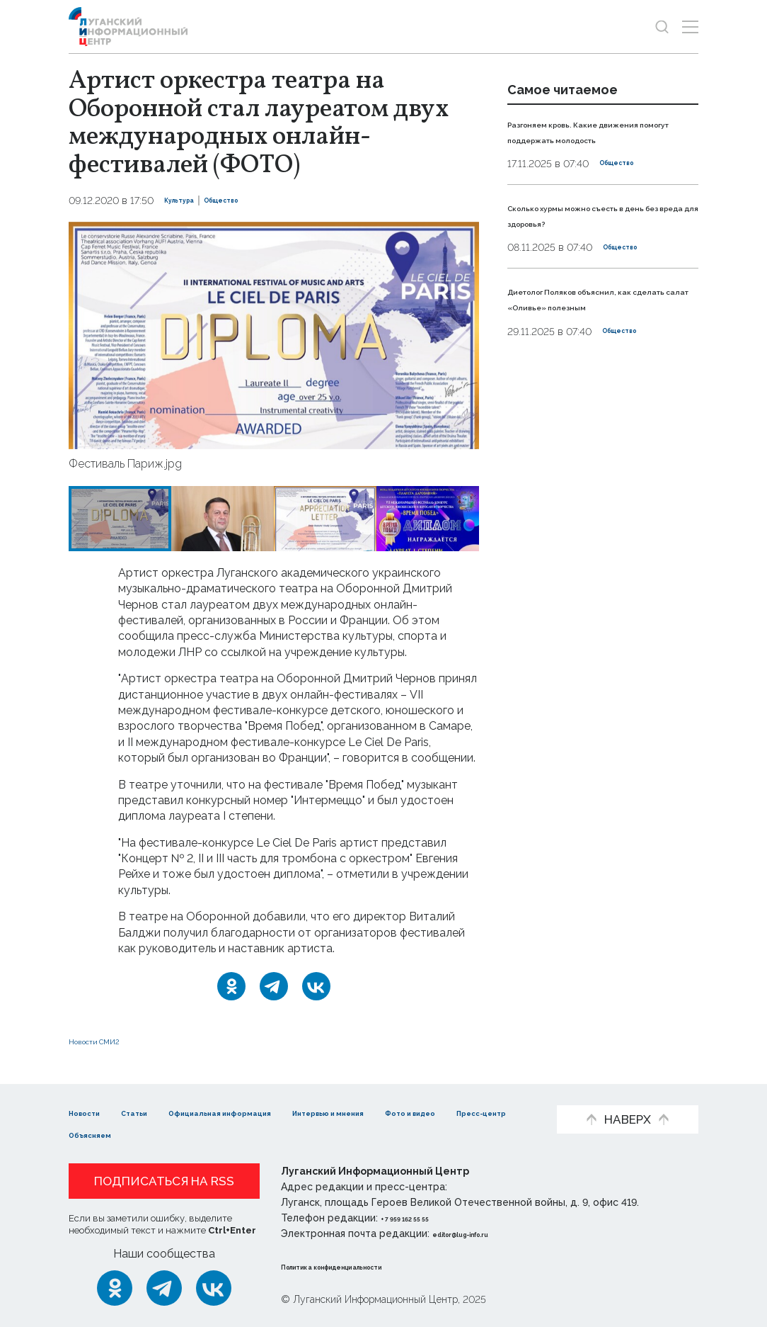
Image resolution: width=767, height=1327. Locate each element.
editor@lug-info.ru (480, 1233)
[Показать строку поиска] (662, 26)
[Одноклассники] (231, 986)
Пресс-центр (210, 1134)
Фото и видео (109, 1134)
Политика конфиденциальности (366, 1266)
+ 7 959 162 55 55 (421, 1218)
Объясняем (305, 1134)
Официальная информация (281, 1112)
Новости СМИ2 (110, 1040)
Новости (94, 1112)
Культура (188, 200)
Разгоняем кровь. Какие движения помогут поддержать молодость (580, 139)
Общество (250, 200)
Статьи (160, 1112)
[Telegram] (274, 986)
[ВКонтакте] (316, 986)
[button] (93, 335)
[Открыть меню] (690, 26)
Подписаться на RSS (164, 1181)
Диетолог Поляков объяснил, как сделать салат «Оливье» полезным (596, 321)
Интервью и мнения (440, 1112)
